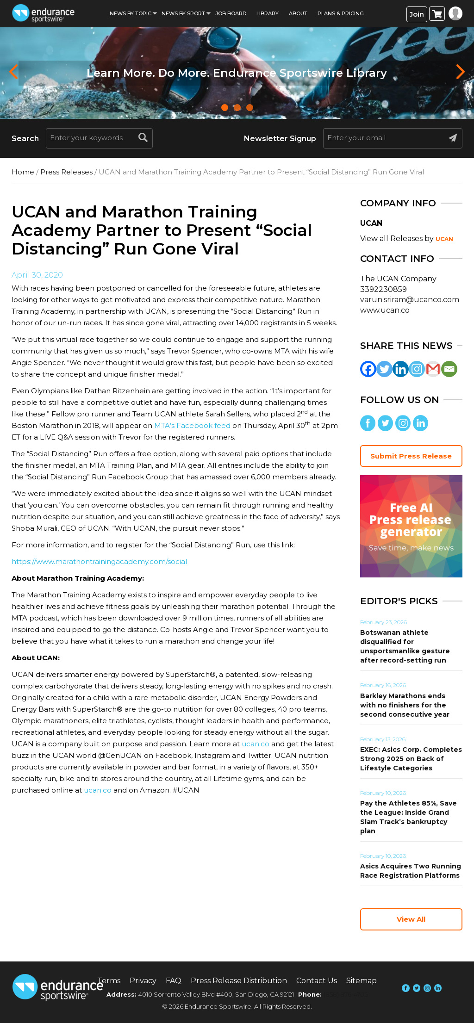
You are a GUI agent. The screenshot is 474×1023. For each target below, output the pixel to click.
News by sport (183, 13)
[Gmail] (433, 369)
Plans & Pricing (341, 13)
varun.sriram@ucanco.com (409, 299)
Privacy (143, 980)
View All (411, 919)
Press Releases (66, 171)
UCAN (444, 239)
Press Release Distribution (239, 980)
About (298, 13)
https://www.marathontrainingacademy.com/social (99, 561)
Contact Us (316, 980)
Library (267, 13)
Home (23, 171)
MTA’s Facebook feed (192, 425)
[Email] (449, 369)
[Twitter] (384, 369)
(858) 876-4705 (346, 994)
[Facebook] (368, 369)
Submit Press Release (411, 456)
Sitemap (361, 980)
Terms (108, 980)
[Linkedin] (401, 369)
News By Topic (130, 13)
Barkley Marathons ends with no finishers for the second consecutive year (404, 705)
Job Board (230, 13)
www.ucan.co (385, 310)
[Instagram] (417, 369)
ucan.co (255, 743)
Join (417, 14)
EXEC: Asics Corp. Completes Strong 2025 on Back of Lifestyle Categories (411, 758)
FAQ (173, 980)
